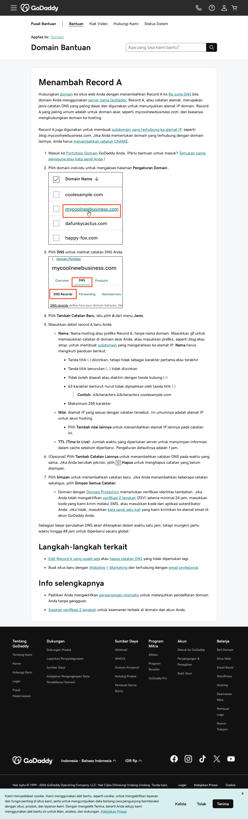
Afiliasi (153, 654)
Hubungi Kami (125, 24)
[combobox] (166, 47)
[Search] (211, 47)
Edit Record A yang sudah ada (74, 558)
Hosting (222, 685)
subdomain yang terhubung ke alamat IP (146, 129)
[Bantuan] (211, 8)
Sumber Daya (56, 667)
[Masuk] (224, 8)
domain (66, 94)
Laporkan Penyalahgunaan (65, 658)
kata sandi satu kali (124, 509)
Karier (17, 663)
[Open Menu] (12, 8)
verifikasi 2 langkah (119, 498)
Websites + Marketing (108, 567)
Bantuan (76, 24)
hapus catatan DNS (126, 558)
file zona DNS (179, 94)
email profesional (183, 567)
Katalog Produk (126, 676)
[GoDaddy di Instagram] (188, 762)
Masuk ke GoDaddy (191, 649)
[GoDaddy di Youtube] (231, 762)
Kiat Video (98, 24)
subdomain (107, 345)
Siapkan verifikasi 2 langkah (72, 610)
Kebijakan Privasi (206, 785)
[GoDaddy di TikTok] (202, 762)
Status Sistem (156, 24)
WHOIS (120, 658)
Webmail (121, 649)
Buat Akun (185, 673)
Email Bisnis (225, 667)
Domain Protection (102, 492)
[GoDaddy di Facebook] (174, 762)
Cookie (230, 785)
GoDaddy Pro (158, 678)
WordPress (224, 676)
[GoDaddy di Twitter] (216, 762)
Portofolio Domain (82, 153)
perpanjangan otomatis (119, 595)
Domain (57, 37)
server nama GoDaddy (107, 100)
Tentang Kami (22, 654)
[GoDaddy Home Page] (33, 760)
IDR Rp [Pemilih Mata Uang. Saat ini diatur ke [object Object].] (134, 761)
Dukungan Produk (59, 649)
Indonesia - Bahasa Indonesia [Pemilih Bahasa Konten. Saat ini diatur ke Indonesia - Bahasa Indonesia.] (89, 761)
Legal (16, 681)
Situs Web (224, 658)
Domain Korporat (127, 667)
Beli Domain (225, 649)
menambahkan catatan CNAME (100, 141)
